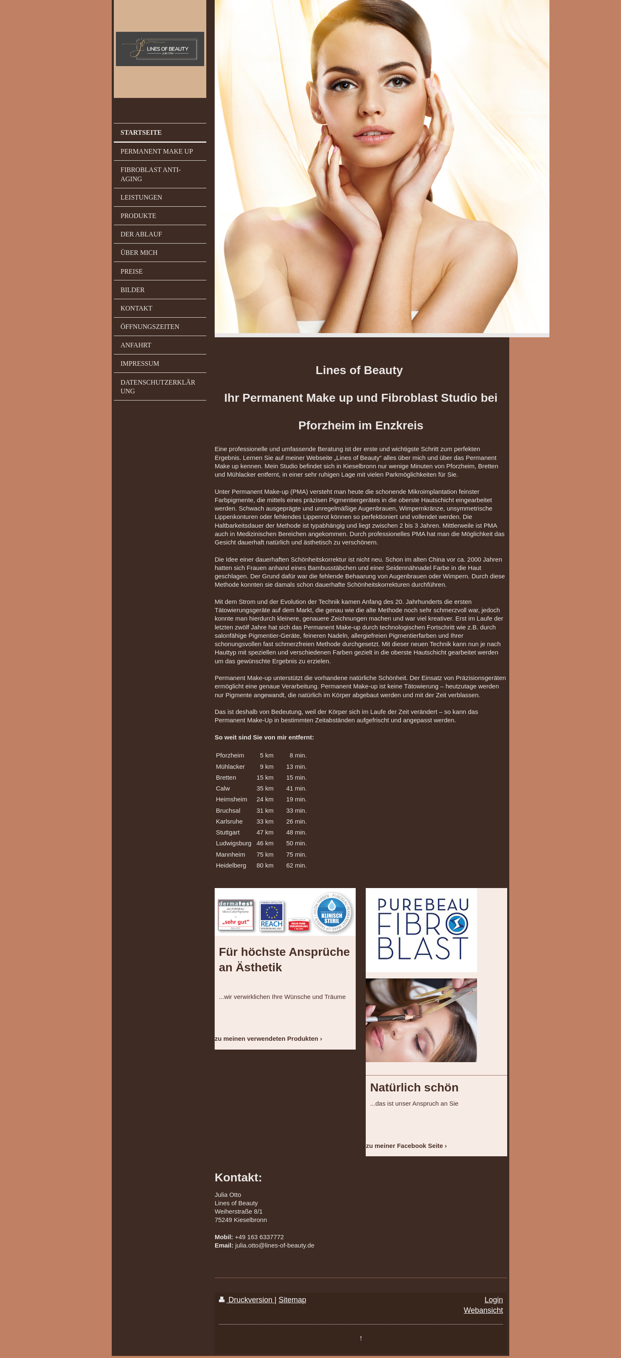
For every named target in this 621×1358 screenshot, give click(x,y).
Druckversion (247, 1300)
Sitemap (292, 1300)
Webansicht (483, 1310)
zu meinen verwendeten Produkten (266, 1038)
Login (494, 1300)
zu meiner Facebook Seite (404, 1145)
